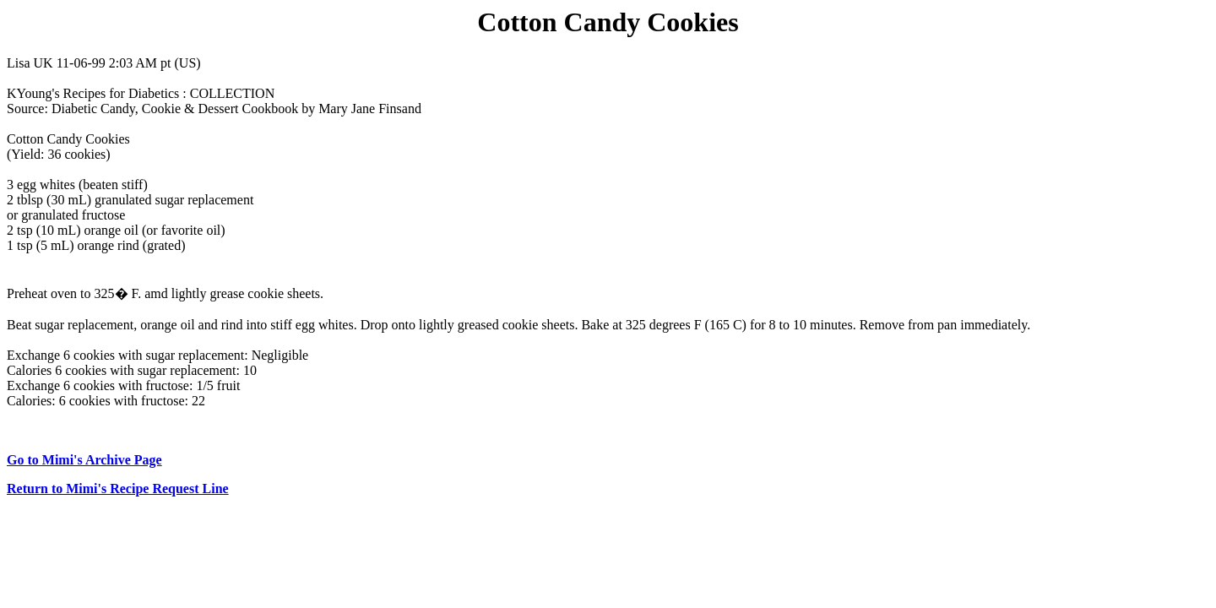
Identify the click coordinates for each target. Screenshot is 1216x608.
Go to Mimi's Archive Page (84, 460)
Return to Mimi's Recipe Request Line (118, 488)
